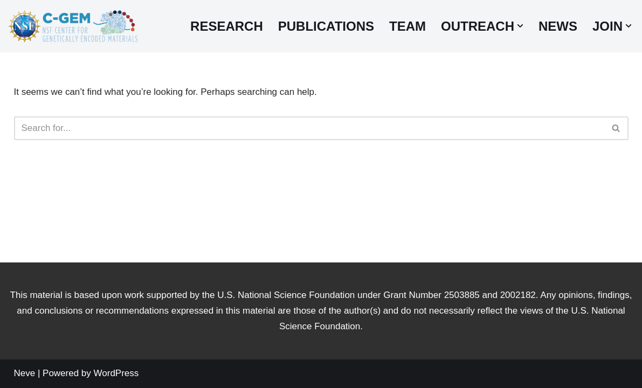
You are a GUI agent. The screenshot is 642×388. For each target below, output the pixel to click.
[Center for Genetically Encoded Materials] (72, 26)
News (558, 26)
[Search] (309, 128)
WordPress (116, 373)
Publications (326, 26)
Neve (25, 373)
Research (226, 26)
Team (407, 26)
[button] (520, 26)
